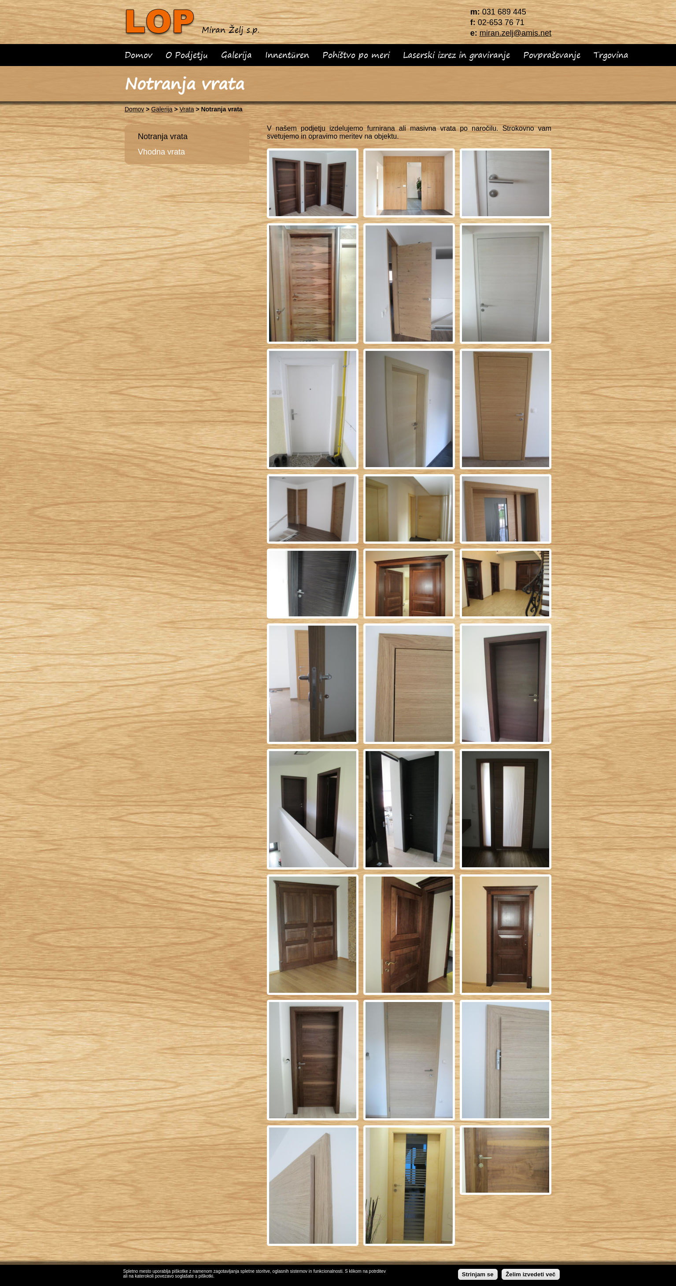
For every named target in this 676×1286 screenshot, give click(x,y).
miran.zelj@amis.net (515, 33)
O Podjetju (187, 55)
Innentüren (287, 55)
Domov (138, 55)
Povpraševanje (551, 55)
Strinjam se (478, 1274)
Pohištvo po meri (356, 55)
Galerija (236, 55)
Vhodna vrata (161, 151)
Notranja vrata (163, 136)
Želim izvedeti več (530, 1274)
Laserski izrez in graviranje (456, 55)
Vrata (187, 109)
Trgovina (611, 55)
